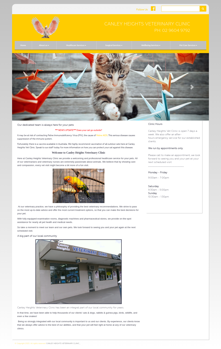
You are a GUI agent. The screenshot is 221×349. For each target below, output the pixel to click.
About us (44, 45)
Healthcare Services (76, 45)
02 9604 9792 (176, 30)
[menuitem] (23, 45)
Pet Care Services (188, 45)
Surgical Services (113, 45)
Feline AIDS (101, 135)
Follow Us (142, 9)
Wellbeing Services (150, 45)
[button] (27, 87)
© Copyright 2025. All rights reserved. (30, 343)
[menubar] (110, 45)
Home (23, 45)
